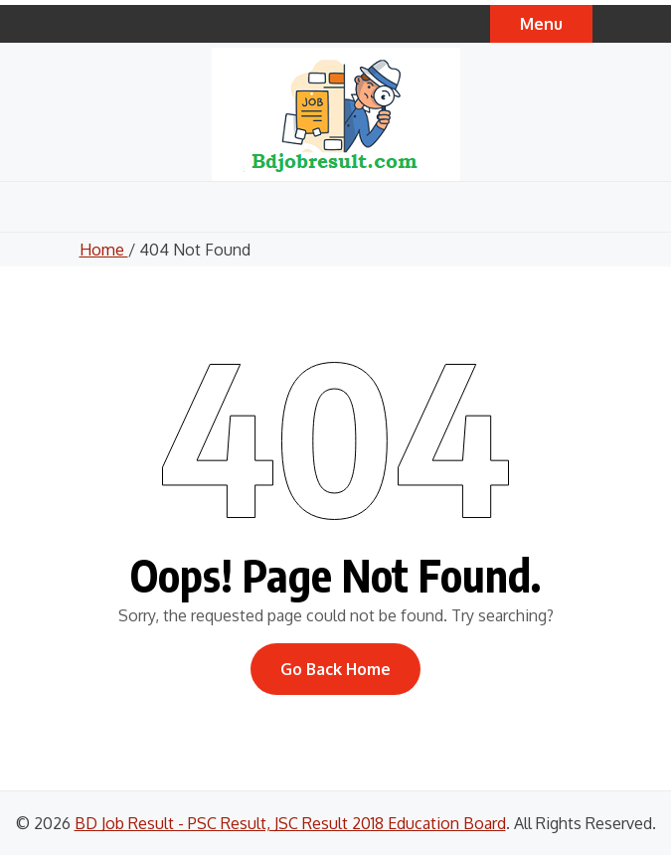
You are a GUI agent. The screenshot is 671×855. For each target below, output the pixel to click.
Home (104, 249)
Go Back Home (335, 669)
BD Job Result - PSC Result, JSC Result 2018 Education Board (290, 823)
